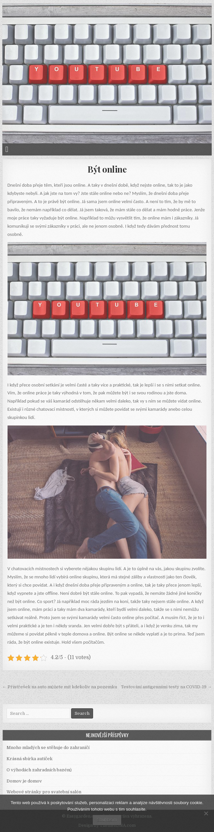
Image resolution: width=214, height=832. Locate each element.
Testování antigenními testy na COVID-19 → (166, 686)
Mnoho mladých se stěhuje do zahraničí (48, 747)
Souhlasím (107, 819)
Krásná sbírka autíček (29, 758)
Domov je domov (24, 781)
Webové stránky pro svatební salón (44, 791)
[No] (206, 813)
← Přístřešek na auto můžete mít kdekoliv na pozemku (59, 686)
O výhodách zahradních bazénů (39, 769)
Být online (107, 169)
